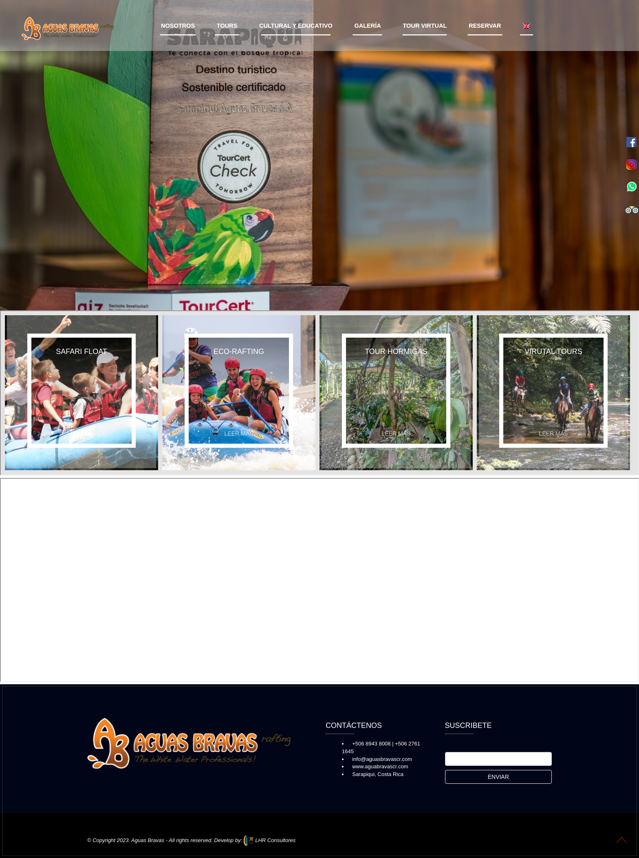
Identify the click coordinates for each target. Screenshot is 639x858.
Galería (367, 25)
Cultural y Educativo (296, 25)
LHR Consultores (270, 840)
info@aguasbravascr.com (382, 759)
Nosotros (178, 25)
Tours (227, 25)
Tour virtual (425, 25)
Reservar (485, 25)
